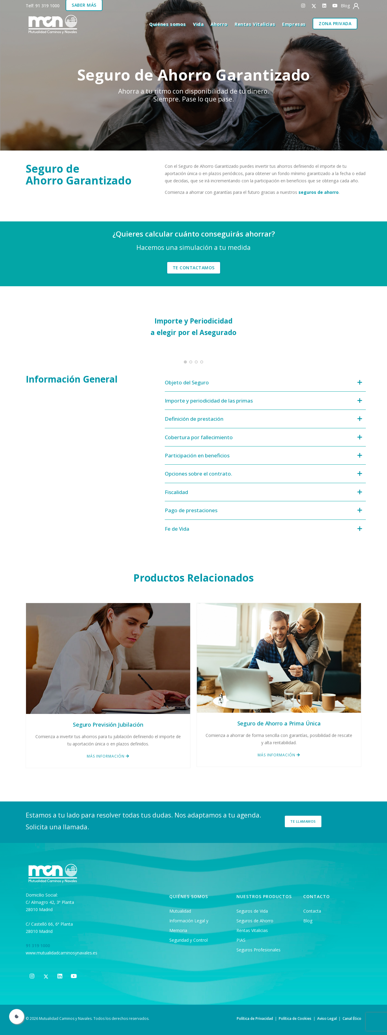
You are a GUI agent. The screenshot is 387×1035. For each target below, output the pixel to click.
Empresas (294, 24)
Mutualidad (180, 911)
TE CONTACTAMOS (194, 267)
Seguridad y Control (188, 940)
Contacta (312, 911)
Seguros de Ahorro (254, 921)
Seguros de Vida (252, 911)
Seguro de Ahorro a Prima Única (279, 723)
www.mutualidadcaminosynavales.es (61, 953)
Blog (307, 921)
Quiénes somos (167, 24)
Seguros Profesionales (258, 950)
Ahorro (219, 24)
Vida (198, 24)
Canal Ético (352, 1018)
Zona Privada (335, 23)
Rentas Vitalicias (255, 24)
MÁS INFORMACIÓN (108, 756)
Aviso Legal (327, 1018)
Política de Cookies (295, 1018)
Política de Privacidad (255, 1018)
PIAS (241, 940)
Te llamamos (303, 821)
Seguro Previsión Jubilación (108, 724)
